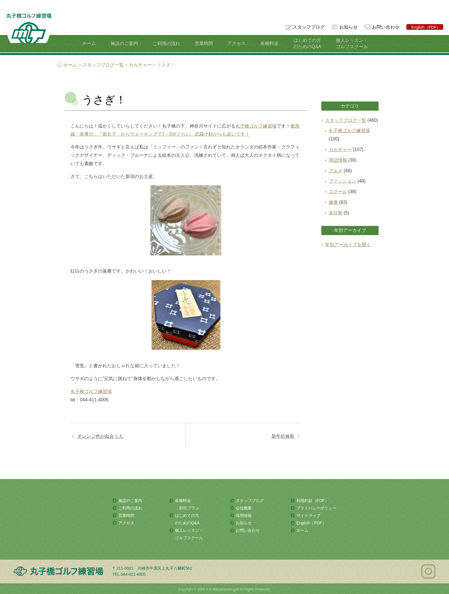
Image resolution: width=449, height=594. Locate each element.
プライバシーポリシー (316, 507)
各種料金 (267, 43)
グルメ (335, 170)
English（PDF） (425, 27)
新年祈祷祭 (282, 436)
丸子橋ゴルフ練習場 (256, 126)
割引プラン (189, 507)
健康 (333, 202)
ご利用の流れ (167, 43)
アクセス (236, 43)
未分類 (335, 212)
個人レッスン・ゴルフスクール (348, 43)
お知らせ (348, 27)
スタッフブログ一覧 (345, 120)
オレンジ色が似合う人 (100, 436)
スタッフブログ (308, 27)
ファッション (342, 181)
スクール (338, 191)
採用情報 (244, 515)
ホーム (92, 43)
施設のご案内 (126, 43)
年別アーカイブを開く (348, 244)
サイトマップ (308, 515)
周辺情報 (338, 160)
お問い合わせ (385, 27)
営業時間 (204, 43)
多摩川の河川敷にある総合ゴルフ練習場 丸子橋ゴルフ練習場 (27, 23)
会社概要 (244, 507)
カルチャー (340, 149)
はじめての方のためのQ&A (304, 43)
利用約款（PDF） (312, 500)
